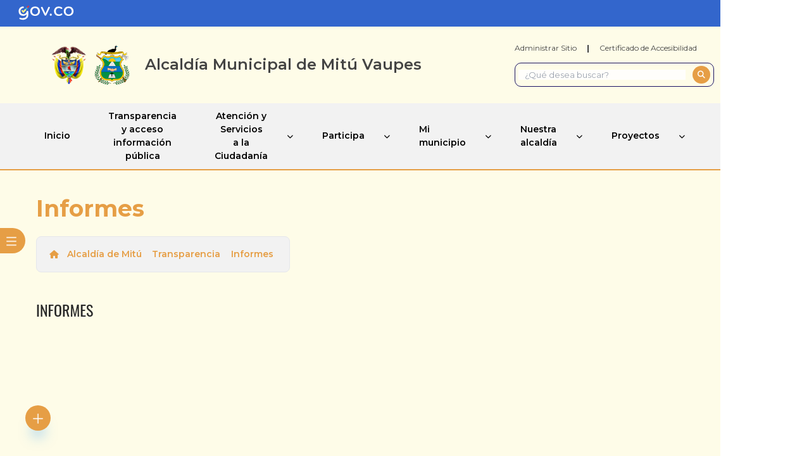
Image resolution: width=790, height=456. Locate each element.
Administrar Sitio (546, 48)
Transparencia (186, 254)
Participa (343, 135)
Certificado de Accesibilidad (648, 48)
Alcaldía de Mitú (104, 254)
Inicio (57, 135)
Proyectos (635, 135)
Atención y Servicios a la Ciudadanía (241, 136)
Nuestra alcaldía (538, 136)
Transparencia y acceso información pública (142, 136)
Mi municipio (442, 136)
